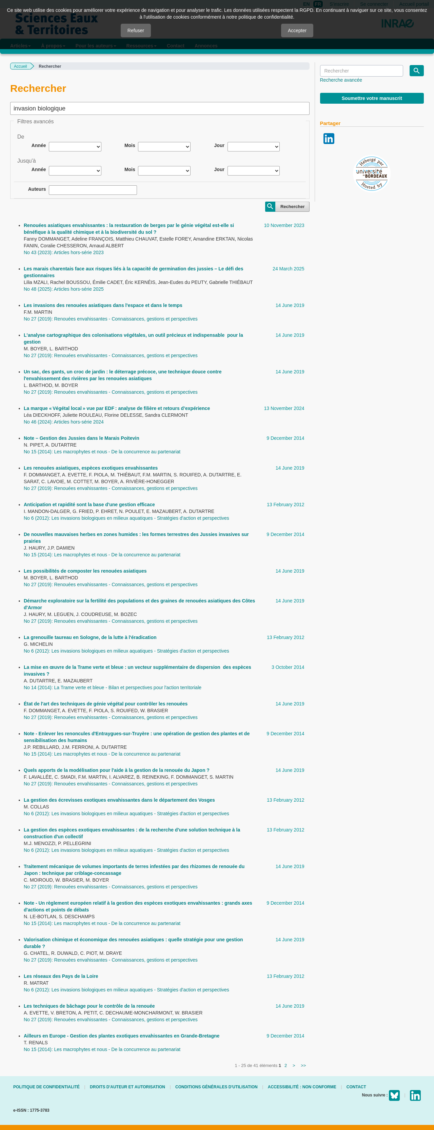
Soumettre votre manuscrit (372, 98)
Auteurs (37, 189)
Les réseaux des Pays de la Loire (61, 976)
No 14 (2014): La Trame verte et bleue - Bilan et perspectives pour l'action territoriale (112, 687)
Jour (219, 145)
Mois (129, 145)
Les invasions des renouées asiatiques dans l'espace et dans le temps (103, 305)
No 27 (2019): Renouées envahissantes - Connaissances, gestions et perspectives (111, 319)
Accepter (297, 30)
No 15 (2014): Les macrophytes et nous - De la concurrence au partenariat (102, 451)
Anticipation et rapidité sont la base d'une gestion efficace (89, 504)
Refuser (135, 30)
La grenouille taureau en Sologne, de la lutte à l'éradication (90, 637)
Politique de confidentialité (46, 1087)
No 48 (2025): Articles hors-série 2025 (64, 289)
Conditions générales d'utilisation (216, 1087)
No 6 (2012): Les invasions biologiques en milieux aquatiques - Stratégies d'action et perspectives (126, 518)
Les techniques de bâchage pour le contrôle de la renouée (89, 1006)
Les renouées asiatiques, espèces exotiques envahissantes (91, 468)
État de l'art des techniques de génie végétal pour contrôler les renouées (106, 703)
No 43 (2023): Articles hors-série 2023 (64, 252)
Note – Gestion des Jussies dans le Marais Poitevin (81, 438)
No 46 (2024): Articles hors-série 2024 (64, 422)
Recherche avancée (341, 80)
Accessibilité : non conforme (302, 1087)
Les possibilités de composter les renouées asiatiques (85, 571)
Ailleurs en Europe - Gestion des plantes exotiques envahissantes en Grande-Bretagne (121, 1036)
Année (39, 145)
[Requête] (361, 71)
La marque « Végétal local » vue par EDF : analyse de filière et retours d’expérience (117, 408)
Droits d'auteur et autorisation (127, 1087)
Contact (356, 1087)
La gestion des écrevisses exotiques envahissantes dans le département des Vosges (119, 800)
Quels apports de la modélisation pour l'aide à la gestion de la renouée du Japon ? (117, 770)
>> (303, 1065)
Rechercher (292, 206)
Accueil (20, 66)
